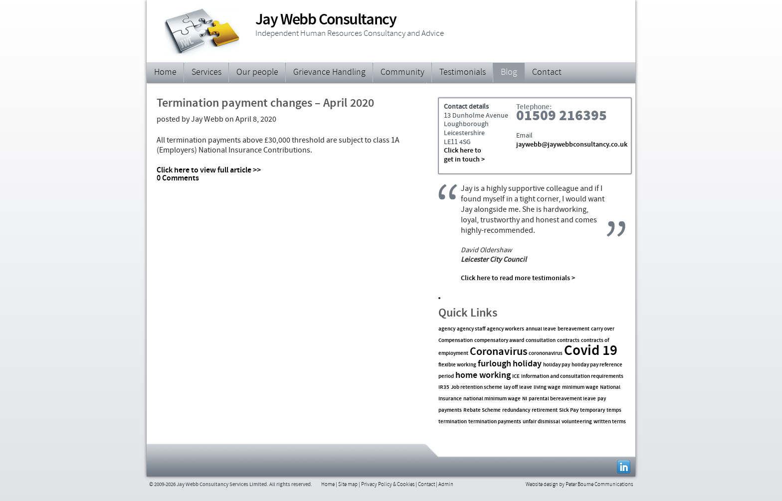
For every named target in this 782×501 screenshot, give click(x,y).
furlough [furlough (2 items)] (494, 364)
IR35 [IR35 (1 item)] (443, 387)
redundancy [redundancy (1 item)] (516, 410)
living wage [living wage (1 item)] (547, 387)
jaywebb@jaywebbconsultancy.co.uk (571, 145)
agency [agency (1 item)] (446, 329)
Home (165, 72)
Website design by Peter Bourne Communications (579, 485)
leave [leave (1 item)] (525, 387)
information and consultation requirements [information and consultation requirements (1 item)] (572, 376)
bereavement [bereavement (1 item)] (573, 329)
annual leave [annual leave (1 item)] (541, 329)
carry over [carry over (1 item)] (602, 329)
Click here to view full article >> (209, 170)
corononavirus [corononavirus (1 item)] (546, 353)
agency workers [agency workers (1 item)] (505, 329)
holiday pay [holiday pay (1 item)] (556, 365)
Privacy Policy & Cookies (387, 485)
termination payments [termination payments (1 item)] (494, 422)
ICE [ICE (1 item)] (516, 376)
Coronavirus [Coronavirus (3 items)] (498, 352)
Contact (547, 72)
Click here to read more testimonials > (518, 278)
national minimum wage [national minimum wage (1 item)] (492, 399)
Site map (348, 485)
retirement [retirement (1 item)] (545, 410)
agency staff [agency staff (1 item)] (471, 329)
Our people (257, 72)
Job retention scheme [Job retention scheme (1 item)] (476, 387)
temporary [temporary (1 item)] (592, 410)
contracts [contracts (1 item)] (568, 340)
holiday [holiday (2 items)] (527, 364)
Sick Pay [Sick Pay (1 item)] (569, 410)
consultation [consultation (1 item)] (541, 340)
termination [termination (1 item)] (452, 422)
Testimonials (462, 72)
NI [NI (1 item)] (524, 399)
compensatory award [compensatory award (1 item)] (499, 340)
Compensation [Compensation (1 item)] (455, 340)
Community (402, 72)
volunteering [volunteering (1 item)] (577, 422)
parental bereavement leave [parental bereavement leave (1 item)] (562, 399)
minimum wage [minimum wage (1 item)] (580, 387)
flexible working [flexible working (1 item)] (457, 365)
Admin (445, 485)
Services (206, 72)
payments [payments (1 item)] (450, 410)
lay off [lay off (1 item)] (511, 387)
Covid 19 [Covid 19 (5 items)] (590, 351)
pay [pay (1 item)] (601, 399)
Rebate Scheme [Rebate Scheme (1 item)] (482, 410)
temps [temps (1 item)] (613, 410)
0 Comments (178, 178)
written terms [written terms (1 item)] (609, 422)
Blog (509, 72)
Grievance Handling (329, 72)
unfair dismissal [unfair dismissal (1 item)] (541, 422)
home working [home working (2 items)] (483, 375)
